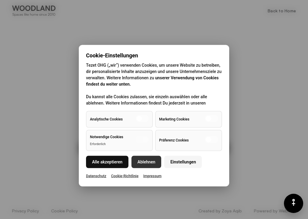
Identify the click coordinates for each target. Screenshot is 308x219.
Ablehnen (146, 161)
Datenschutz (96, 176)
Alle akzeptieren (107, 161)
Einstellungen (183, 161)
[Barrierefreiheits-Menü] (293, 203)
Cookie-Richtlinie (124, 176)
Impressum (152, 176)
